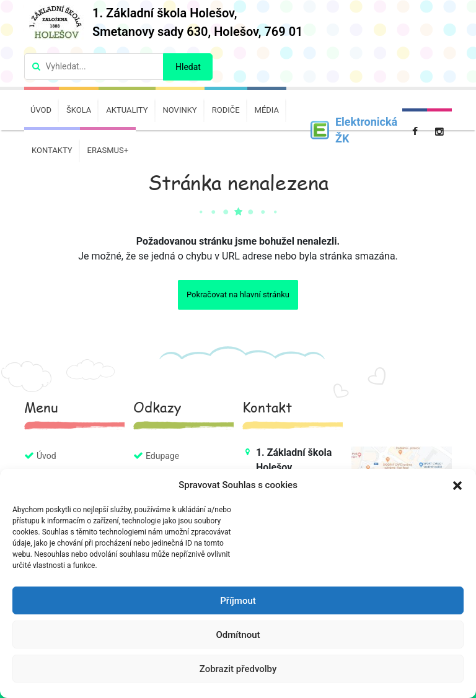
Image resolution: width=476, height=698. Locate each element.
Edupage (162, 456)
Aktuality (127, 110)
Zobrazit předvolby (238, 668)
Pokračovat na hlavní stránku (238, 294)
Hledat (188, 67)
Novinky (180, 110)
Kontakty (52, 150)
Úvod (40, 110)
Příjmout (237, 600)
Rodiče (226, 110)
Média (267, 110)
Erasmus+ (107, 150)
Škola (78, 110)
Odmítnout (238, 634)
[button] (457, 485)
